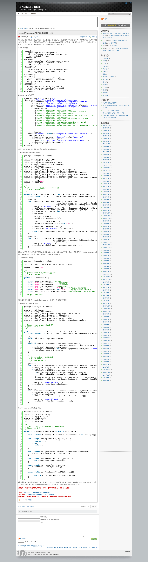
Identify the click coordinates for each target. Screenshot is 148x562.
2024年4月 (106, 154)
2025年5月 (106, 133)
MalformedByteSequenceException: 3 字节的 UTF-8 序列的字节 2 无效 (71, 547)
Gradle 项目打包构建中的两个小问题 (113, 113)
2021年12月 (106, 165)
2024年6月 (106, 149)
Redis (105, 71)
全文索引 (105, 79)
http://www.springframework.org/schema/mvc (59, 103)
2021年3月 (106, 186)
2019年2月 (106, 237)
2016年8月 (106, 316)
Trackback (33, 506)
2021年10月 (106, 170)
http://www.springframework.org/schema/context (65, 102)
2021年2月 (106, 189)
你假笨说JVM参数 (108, 76)
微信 (104, 90)
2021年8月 (106, 176)
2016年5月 (106, 324)
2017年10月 (106, 279)
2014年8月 (106, 380)
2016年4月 (106, 327)
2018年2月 (106, 269)
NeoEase (34, 554)
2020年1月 (106, 210)
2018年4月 (106, 263)
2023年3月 (106, 157)
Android (105, 58)
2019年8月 (106, 223)
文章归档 (33, 14)
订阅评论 (22, 538)
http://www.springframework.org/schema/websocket (68, 107)
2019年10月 (106, 218)
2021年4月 (106, 184)
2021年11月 (106, 168)
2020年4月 (106, 202)
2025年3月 (106, 138)
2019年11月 (106, 215)
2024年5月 (106, 152)
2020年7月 (106, 194)
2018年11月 (106, 245)
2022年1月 (106, 162)
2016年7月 (106, 319)
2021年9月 (106, 173)
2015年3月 (106, 362)
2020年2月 (106, 208)
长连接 (30, 500)
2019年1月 (106, 239)
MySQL (105, 68)
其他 (104, 82)
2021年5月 (106, 181)
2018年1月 (106, 271)
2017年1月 (106, 303)
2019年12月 (106, 213)
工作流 (105, 87)
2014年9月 (106, 378)
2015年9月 (106, 346)
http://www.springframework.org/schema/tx (58, 105)
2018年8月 (106, 253)
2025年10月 (106, 125)
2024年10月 (106, 144)
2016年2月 (106, 332)
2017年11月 (106, 277)
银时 (104, 43)
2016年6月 (106, 322)
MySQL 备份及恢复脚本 (110, 103)
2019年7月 (106, 226)
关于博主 (24, 14)
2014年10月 (106, 375)
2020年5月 (106, 200)
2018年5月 (106, 261)
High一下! (128, 3)
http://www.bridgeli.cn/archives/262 (41, 494)
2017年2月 (106, 300)
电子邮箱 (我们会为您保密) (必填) (50, 519)
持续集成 (105, 92)
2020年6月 (106, 197)
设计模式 (105, 95)
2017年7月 (106, 287)
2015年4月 (106, 359)
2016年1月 (106, 335)
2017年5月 (106, 293)
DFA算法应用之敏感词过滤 (119, 40)
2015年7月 (106, 351)
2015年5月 (106, 356)
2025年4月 (106, 136)
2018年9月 (106, 250)
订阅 (106, 19)
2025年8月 (106, 128)
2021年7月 (106, 178)
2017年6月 (106, 290)
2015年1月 (106, 367)
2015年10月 (106, 343)
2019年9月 (106, 221)
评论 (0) (94, 506)
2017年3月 (106, 298)
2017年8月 (106, 285)
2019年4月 (106, 231)
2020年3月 (106, 205)
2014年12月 (106, 370)
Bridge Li (35, 37)
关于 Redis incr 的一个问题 (111, 110)
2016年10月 (106, 311)
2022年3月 (106, 160)
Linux (104, 63)
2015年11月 (106, 340)
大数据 (105, 84)
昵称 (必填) (43, 517)
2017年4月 (106, 295)
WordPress (22, 553)
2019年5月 (106, 229)
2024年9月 (106, 146)
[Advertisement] (58, 22)
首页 (18, 14)
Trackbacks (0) (85, 506)
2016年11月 (106, 308)
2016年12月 (106, 306)
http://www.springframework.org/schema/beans (57, 100)
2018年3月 (106, 266)
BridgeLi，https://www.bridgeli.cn (37, 492)
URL (104, 40)
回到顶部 (127, 551)
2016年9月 (106, 314)
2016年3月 (106, 330)
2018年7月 (106, 255)
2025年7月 (106, 130)
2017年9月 (106, 282)
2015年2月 (106, 364)
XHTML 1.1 (47, 554)
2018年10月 (106, 247)
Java (26, 28)
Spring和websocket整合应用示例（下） (33, 546)
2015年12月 (106, 338)
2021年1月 (106, 192)
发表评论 (94, 37)
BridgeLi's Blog (29, 6)
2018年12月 (106, 242)
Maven (105, 66)
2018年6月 (106, 258)
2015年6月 (106, 354)
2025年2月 (106, 141)
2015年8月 (106, 348)
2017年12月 (106, 274)
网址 (41, 522)
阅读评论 (85, 37)
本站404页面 (112, 25)
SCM (104, 74)
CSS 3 (55, 554)
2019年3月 (106, 234)
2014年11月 (106, 372)
